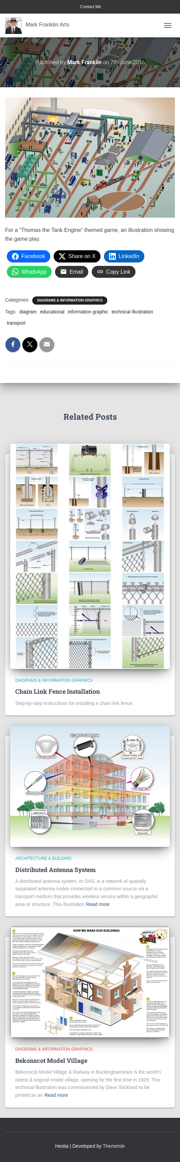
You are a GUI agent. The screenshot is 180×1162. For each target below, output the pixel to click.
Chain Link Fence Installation (57, 691)
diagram (28, 311)
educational (52, 311)
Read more (98, 904)
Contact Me (90, 6)
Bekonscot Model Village (51, 1060)
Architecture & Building (43, 858)
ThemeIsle (114, 1146)
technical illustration (132, 311)
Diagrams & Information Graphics (70, 300)
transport (16, 323)
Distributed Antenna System (55, 870)
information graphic (88, 311)
